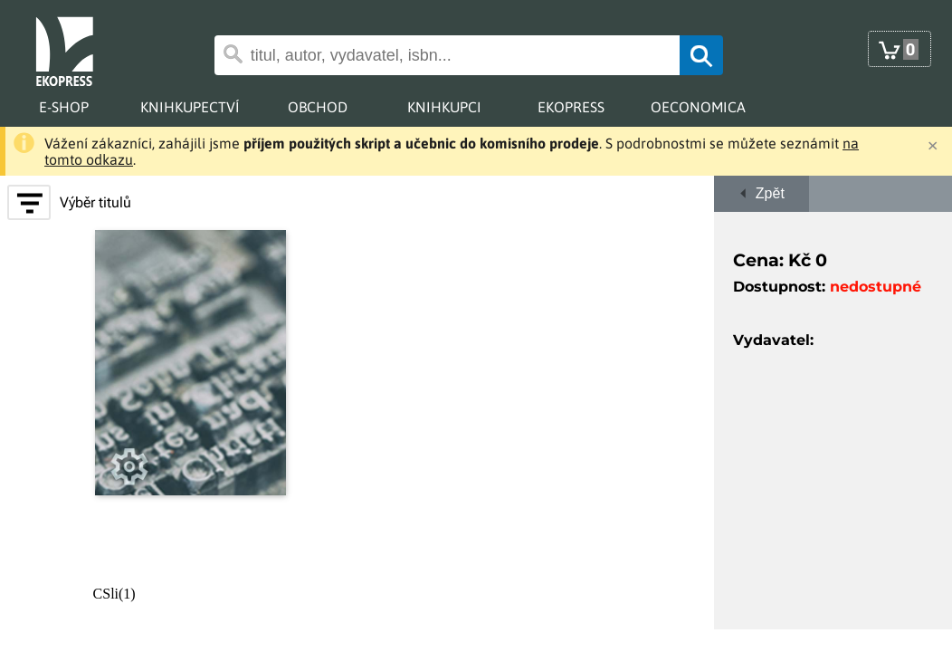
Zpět (761, 193)
